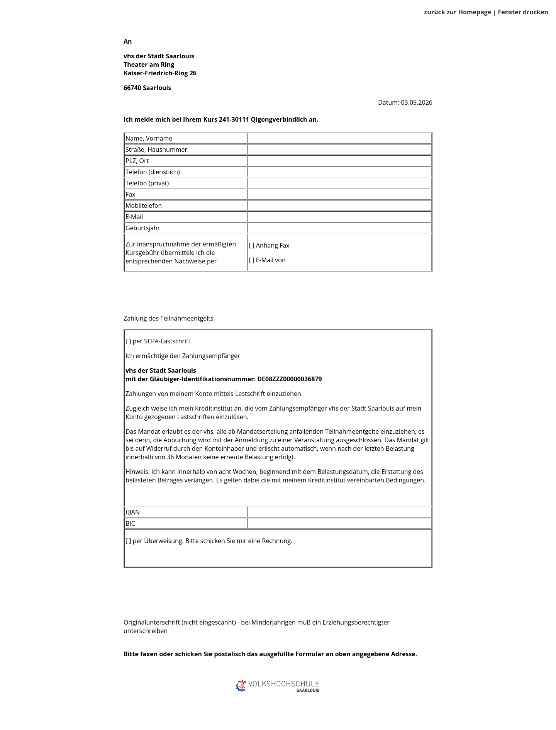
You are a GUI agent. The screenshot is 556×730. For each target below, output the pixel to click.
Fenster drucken (523, 12)
